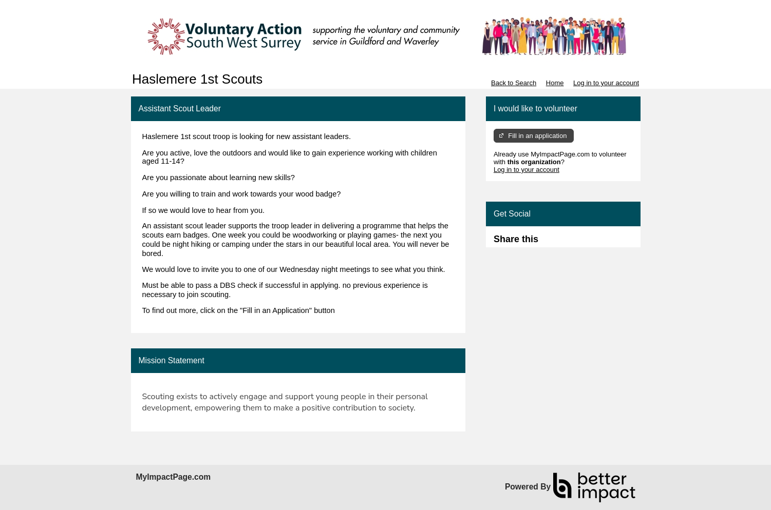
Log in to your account (606, 83)
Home (555, 83)
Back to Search (513, 83)
